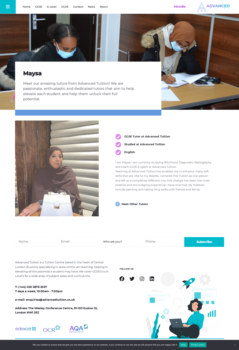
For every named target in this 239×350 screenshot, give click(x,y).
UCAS (64, 6)
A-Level (51, 6)
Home (27, 6)
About (104, 6)
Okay (183, 345)
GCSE (38, 6)
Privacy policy (198, 345)
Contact (78, 6)
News (91, 6)
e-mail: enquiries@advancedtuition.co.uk (45, 299)
